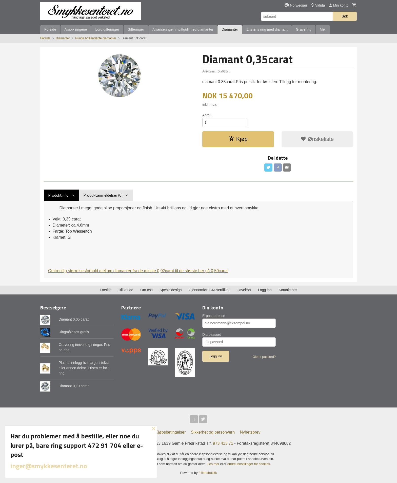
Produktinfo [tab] (58, 195)
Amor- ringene (76, 29)
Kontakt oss (288, 290)
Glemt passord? (264, 357)
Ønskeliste (317, 139)
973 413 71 (223, 443)
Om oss (146, 290)
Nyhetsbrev (250, 432)
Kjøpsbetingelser (170, 432)
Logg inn (265, 290)
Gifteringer (136, 29)
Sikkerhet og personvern (213, 432)
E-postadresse (213, 316)
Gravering (303, 29)
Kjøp (238, 139)
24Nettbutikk (207, 473)
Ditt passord (211, 334)
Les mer (213, 464)
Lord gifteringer (107, 29)
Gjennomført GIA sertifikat (209, 290)
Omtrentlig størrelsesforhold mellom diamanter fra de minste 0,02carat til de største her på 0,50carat (138, 271)
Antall (206, 115)
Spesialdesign (171, 290)
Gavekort (243, 290)
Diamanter (230, 29)
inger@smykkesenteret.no (48, 466)
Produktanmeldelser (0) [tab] (103, 195)
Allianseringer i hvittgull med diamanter (182, 29)
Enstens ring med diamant (267, 29)
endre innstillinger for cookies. (249, 464)
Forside (50, 29)
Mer (323, 29)
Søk (345, 16)
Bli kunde (126, 290)
